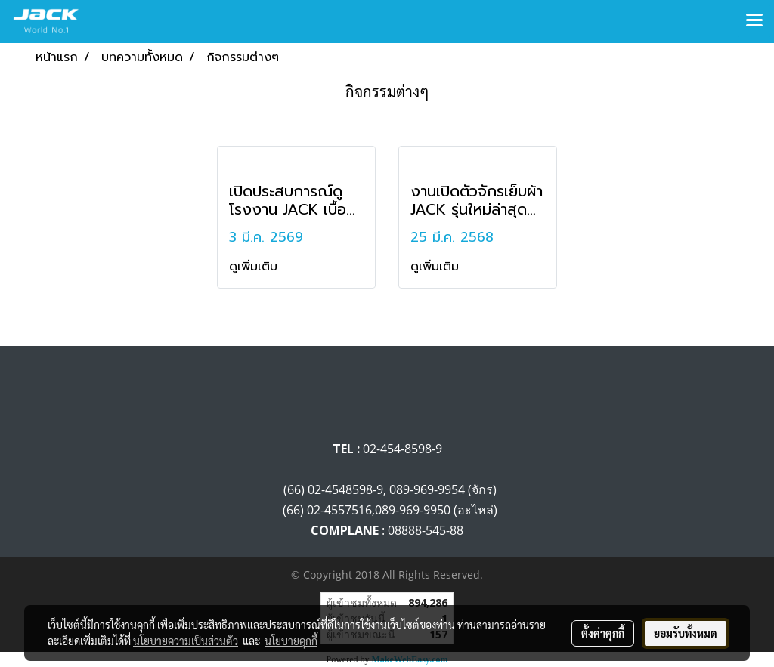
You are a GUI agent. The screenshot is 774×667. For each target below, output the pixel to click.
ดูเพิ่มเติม (255, 267)
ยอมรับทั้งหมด (685, 633)
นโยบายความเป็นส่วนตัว (185, 640)
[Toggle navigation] (754, 21)
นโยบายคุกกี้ (291, 640)
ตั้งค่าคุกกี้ (602, 633)
